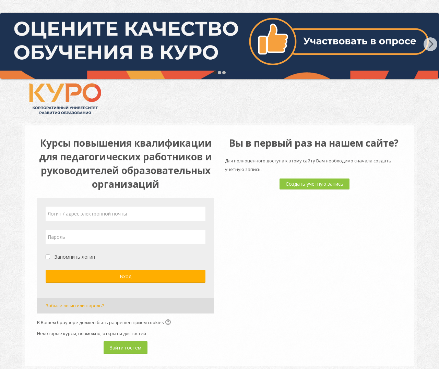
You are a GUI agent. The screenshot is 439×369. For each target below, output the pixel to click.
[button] (169, 323)
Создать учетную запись (314, 184)
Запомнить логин (75, 257)
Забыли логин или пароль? (75, 306)
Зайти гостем (125, 347)
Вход (125, 276)
